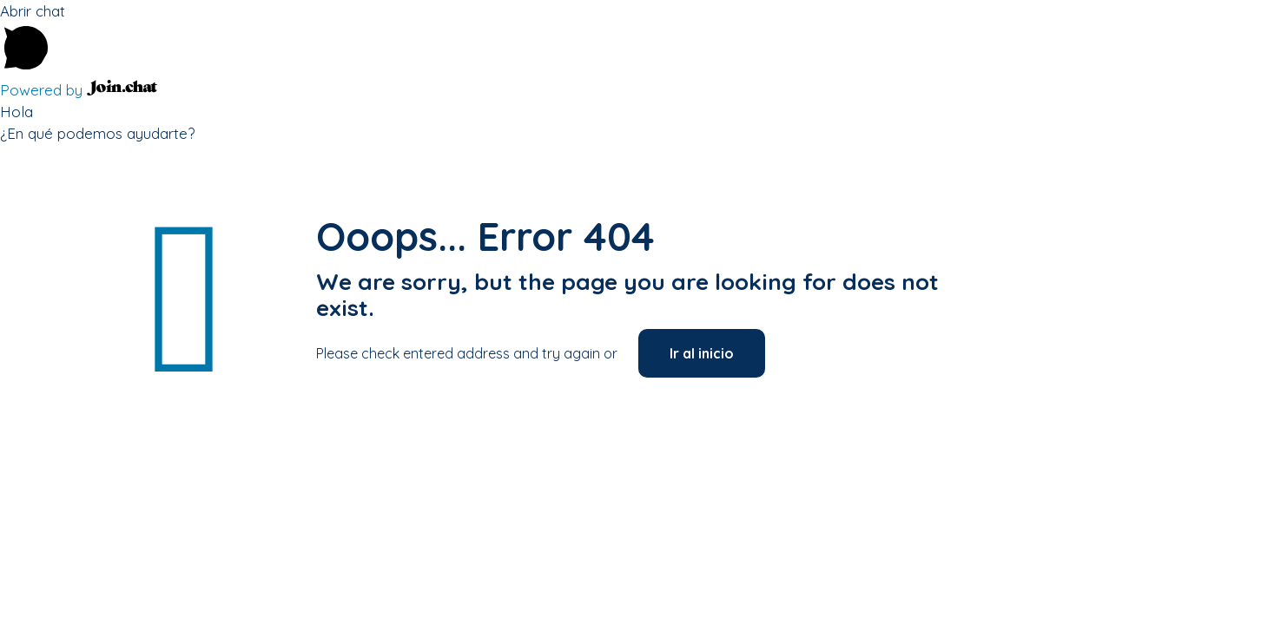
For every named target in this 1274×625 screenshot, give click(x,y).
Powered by (78, 90)
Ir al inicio (702, 353)
